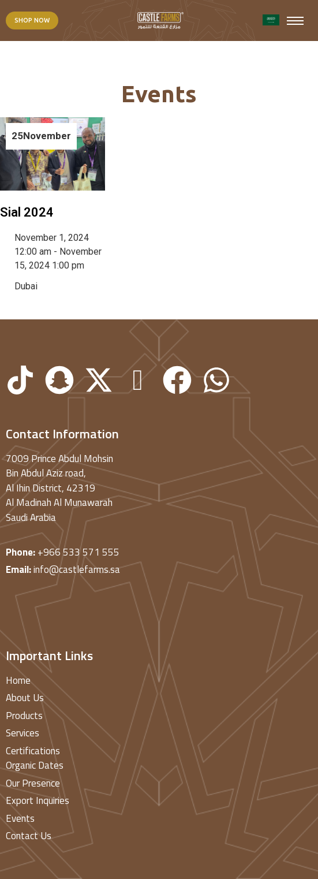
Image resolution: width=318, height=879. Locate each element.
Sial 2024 (27, 212)
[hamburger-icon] (295, 20)
